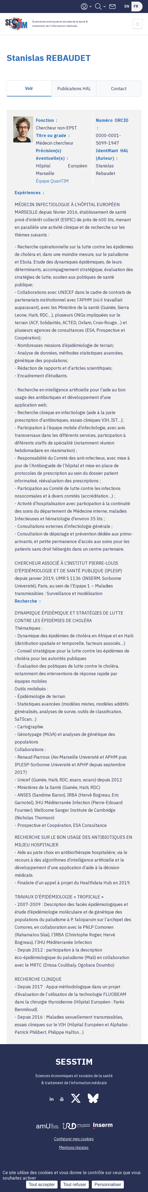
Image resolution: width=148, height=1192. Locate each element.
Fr (136, 6)
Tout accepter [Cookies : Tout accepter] (42, 1184)
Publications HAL (74, 88)
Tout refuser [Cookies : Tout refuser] (74, 1184)
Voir (29, 88)
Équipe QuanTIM (52, 181)
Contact (119, 88)
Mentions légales (74, 1147)
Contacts (112, 6)
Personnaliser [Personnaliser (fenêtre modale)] (108, 1184)
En (126, 6)
